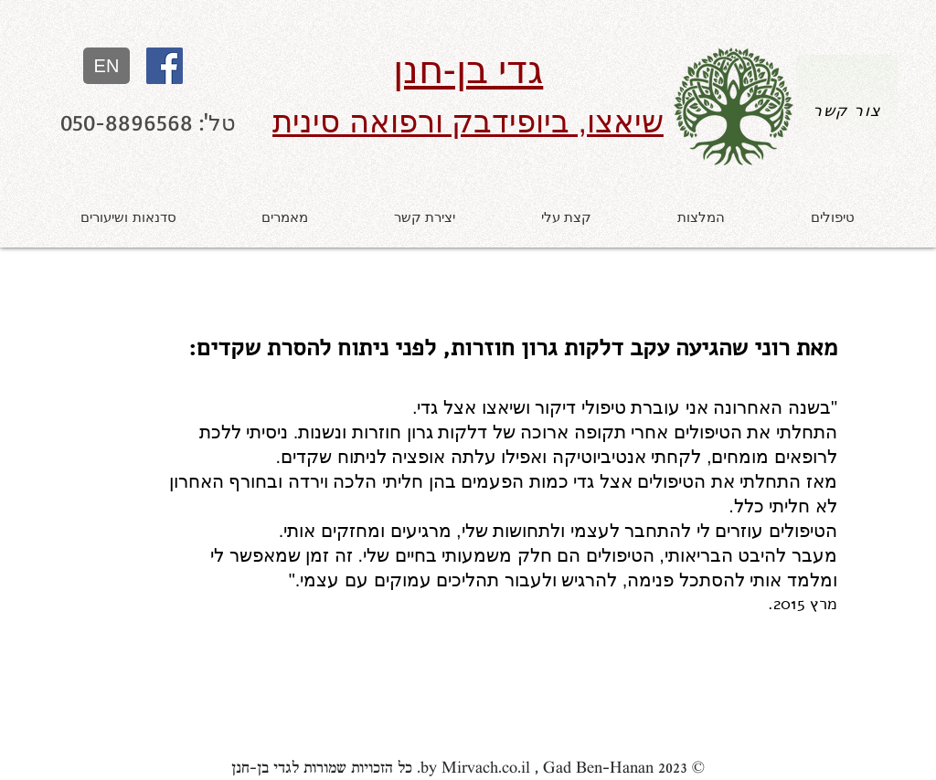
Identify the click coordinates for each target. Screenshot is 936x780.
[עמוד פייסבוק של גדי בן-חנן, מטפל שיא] (164, 65)
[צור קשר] (847, 110)
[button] (833, 217)
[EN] (106, 65)
